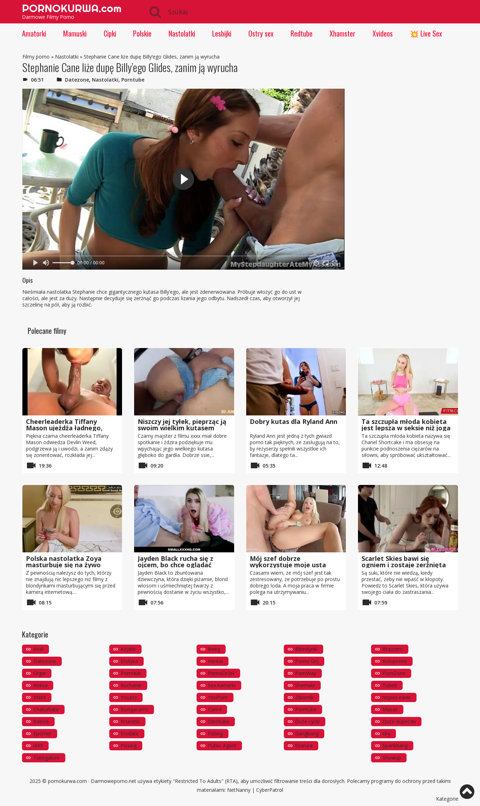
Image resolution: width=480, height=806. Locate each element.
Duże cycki (307, 721)
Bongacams (134, 709)
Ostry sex (261, 33)
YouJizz (129, 697)
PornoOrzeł (221, 673)
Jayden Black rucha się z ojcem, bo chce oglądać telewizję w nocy (175, 564)
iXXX (38, 745)
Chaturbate (46, 709)
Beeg (214, 649)
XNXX (39, 697)
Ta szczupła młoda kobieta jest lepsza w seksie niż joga (406, 424)
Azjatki (128, 649)
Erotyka (129, 661)
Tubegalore (46, 757)
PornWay (305, 673)
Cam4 (214, 709)
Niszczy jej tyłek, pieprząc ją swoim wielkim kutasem (182, 424)
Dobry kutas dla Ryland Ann (293, 421)
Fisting (215, 733)
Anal (38, 649)
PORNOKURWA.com (71, 8)
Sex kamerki (222, 685)
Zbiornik (304, 697)
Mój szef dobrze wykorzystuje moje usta (288, 561)
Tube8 (389, 685)
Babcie (41, 721)
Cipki (110, 33)
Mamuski (75, 33)
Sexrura (304, 745)
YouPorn (218, 697)
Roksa (40, 685)
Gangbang (307, 733)
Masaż (390, 709)
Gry (386, 733)
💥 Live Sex (426, 33)
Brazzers (392, 649)
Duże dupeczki (399, 721)
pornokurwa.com (67, 781)
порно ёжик (396, 697)
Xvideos (383, 33)
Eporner (42, 733)
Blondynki (306, 649)
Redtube (302, 33)
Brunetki (130, 721)
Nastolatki (182, 33)
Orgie (39, 673)
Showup (391, 757)
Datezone (77, 79)
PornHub (131, 673)
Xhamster (342, 33)
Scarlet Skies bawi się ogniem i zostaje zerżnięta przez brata (404, 564)
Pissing (129, 745)
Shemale (305, 685)
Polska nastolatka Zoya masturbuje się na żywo (63, 561)
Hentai (215, 661)
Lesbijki (221, 33)
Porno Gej (307, 661)
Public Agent (222, 745)
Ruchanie (131, 685)
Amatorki (34, 33)
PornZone (393, 673)
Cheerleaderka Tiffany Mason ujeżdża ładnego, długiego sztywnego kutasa (70, 427)
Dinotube (218, 721)
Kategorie (447, 798)
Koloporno (394, 661)
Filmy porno (36, 56)
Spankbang (395, 745)
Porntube (132, 79)
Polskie (142, 33)
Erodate (130, 733)
